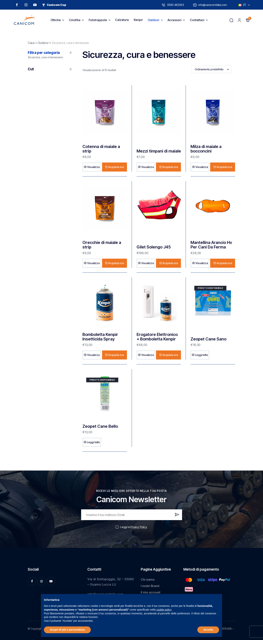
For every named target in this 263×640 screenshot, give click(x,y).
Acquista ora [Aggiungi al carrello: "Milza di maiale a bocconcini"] (224, 167)
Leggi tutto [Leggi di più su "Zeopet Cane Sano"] (201, 354)
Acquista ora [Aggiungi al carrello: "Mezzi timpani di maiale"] (170, 167)
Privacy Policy (138, 527)
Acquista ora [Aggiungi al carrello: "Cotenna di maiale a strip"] (116, 167)
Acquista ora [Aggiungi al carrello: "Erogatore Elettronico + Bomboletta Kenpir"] (170, 354)
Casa (31, 43)
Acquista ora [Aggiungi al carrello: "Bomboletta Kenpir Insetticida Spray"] (116, 354)
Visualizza (93, 167)
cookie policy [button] (163, 609)
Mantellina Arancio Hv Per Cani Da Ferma (211, 244)
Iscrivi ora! (176, 516)
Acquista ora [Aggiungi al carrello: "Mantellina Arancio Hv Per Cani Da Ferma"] (224, 263)
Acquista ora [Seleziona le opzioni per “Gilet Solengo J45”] (170, 263)
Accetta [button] (208, 629)
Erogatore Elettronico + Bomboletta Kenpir (157, 336)
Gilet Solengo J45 (154, 247)
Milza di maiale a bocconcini (206, 148)
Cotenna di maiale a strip (101, 148)
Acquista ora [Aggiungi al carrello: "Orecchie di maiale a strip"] (116, 263)
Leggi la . (133, 527)
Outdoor (43, 43)
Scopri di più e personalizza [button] (67, 629)
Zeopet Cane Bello (100, 426)
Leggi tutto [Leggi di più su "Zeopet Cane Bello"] (93, 442)
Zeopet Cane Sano (208, 339)
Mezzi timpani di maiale (159, 151)
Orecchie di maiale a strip (101, 244)
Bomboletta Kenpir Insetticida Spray (100, 336)
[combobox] (211, 69)
